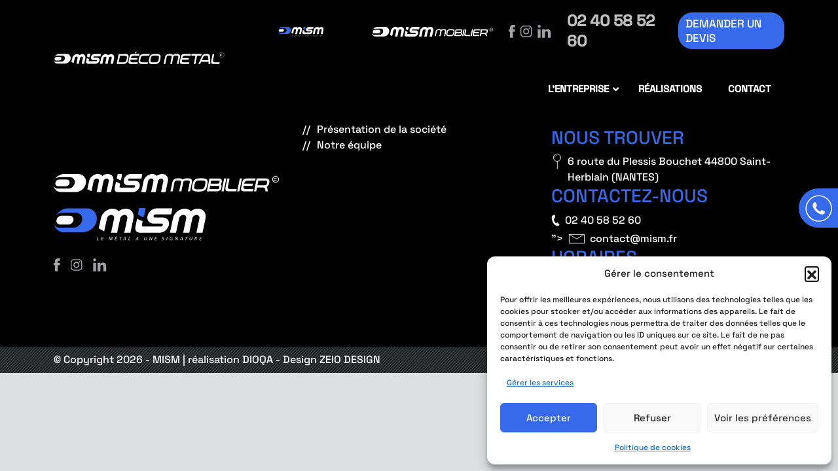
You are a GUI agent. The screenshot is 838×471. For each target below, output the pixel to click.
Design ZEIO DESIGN (331, 359)
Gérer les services (540, 382)
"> (614, 239)
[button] (811, 273)
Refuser (652, 417)
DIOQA (257, 359)
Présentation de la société (381, 129)
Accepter (548, 417)
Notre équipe (349, 145)
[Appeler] (818, 208)
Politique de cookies (653, 447)
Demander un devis (723, 30)
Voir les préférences (762, 417)
